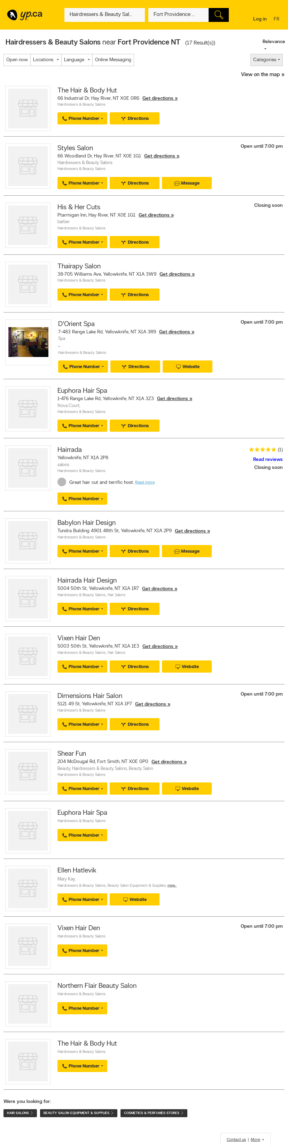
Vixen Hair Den (78, 638)
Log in (260, 19)
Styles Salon (75, 148)
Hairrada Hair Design (87, 580)
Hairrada (69, 450)
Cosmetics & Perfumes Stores (154, 1113)
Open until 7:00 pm (262, 146)
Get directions (157, 98)
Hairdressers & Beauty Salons (81, 105)
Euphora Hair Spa (82, 391)
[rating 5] (261, 451)
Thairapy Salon (79, 266)
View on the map (260, 75)
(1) (280, 450)
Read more (145, 482)
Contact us (236, 1140)
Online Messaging (113, 60)
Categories (264, 60)
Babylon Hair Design (86, 523)
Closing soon (268, 205)
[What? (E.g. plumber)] (104, 15)
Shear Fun (71, 753)
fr (277, 20)
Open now (17, 60)
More (255, 1140)
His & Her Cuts (78, 207)
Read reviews (268, 459)
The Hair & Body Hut (87, 90)
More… (172, 885)
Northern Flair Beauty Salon (97, 986)
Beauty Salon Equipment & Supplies (137, 886)
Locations (43, 60)
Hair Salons (116, 595)
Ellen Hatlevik (76, 870)
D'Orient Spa (76, 324)
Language (74, 60)
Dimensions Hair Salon (89, 696)
